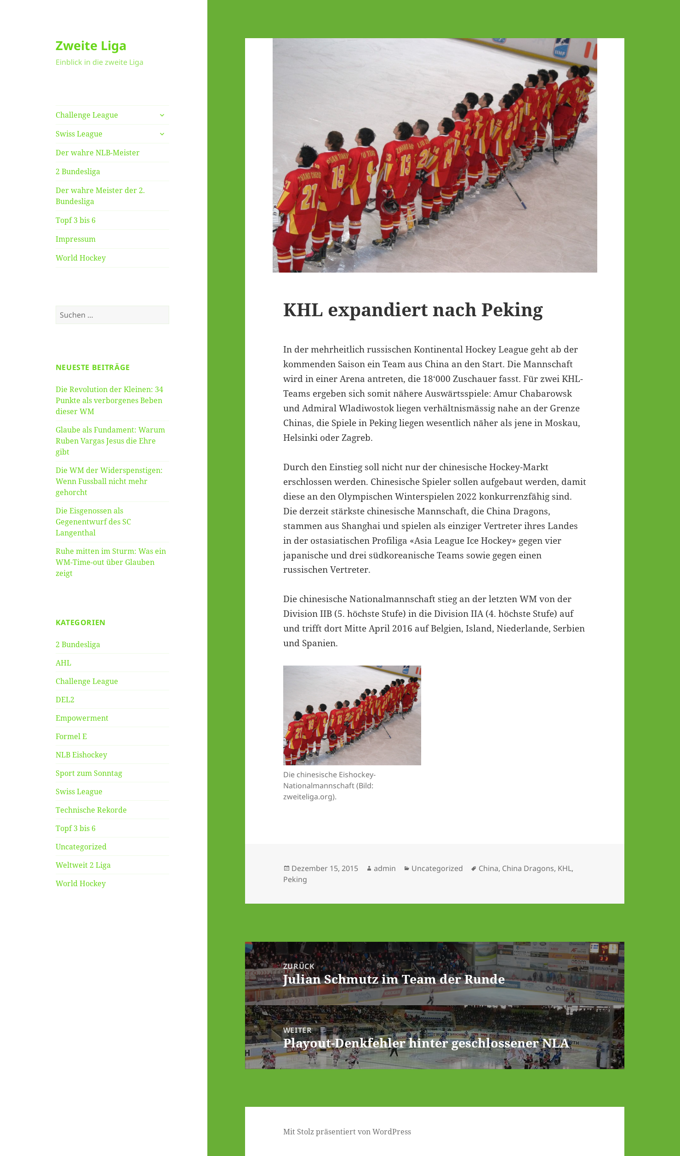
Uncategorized (81, 847)
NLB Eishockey (81, 755)
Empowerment (82, 718)
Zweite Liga (91, 45)
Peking (295, 879)
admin (385, 868)
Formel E (71, 736)
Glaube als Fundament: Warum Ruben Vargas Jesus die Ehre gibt (110, 441)
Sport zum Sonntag (89, 773)
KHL (564, 868)
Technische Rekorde (91, 810)
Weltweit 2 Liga (83, 865)
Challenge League (87, 115)
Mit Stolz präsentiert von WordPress (347, 1132)
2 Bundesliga (78, 171)
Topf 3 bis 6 (76, 220)
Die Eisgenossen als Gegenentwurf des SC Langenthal (93, 522)
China (488, 868)
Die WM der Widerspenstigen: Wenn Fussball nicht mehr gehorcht (109, 481)
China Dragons (528, 868)
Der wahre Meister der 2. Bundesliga (100, 195)
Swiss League (79, 134)
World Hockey (81, 258)
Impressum (76, 239)
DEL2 (65, 700)
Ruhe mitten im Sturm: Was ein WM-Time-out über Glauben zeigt (111, 562)
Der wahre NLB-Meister (98, 153)
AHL (63, 663)
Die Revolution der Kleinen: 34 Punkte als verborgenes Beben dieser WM (109, 400)
